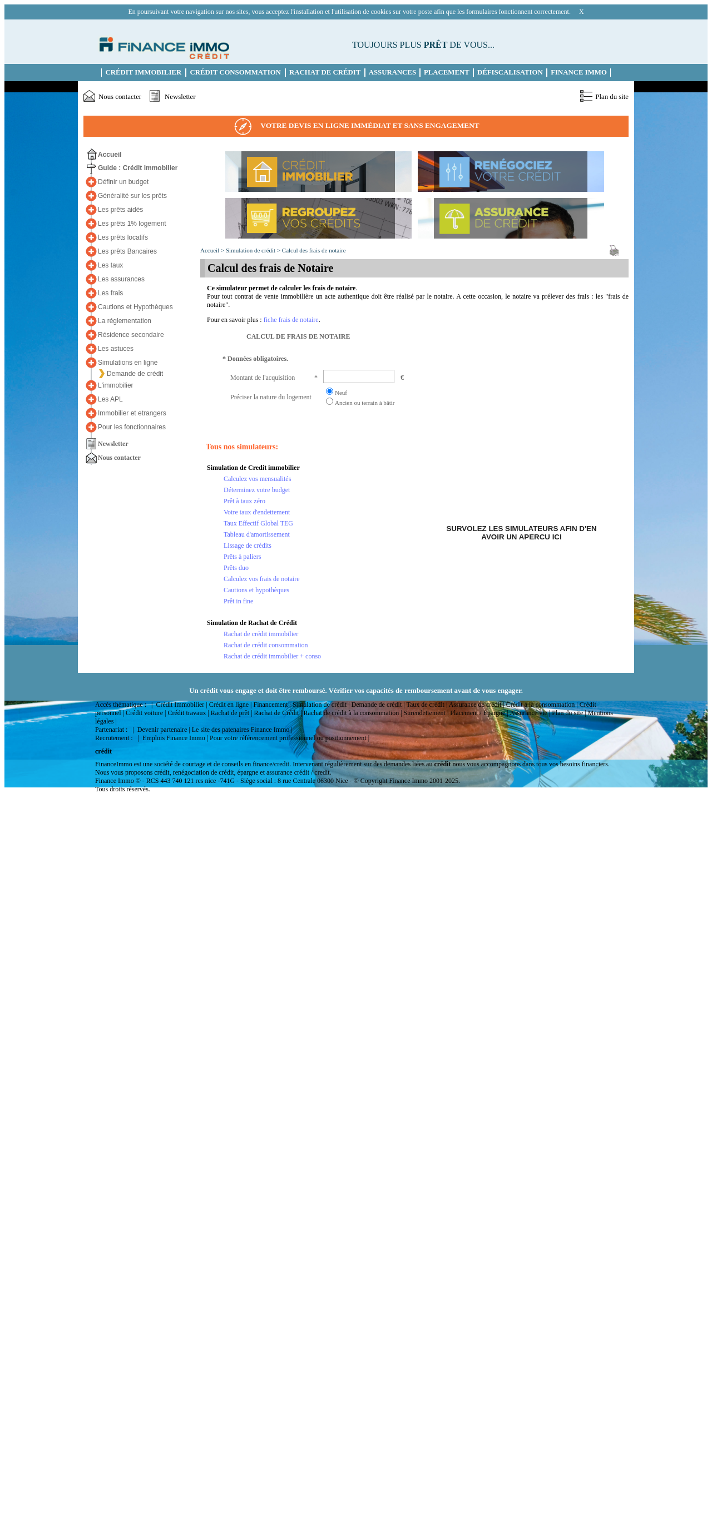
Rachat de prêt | (232, 713)
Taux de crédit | (426, 704)
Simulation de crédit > (254, 250)
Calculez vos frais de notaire (262, 579)
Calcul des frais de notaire (314, 250)
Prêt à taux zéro (244, 501)
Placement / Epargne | (479, 713)
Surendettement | (426, 713)
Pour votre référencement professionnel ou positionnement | (289, 738)
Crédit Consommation (235, 72)
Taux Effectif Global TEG (258, 523)
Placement (446, 72)
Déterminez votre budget (257, 490)
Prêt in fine (238, 601)
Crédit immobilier (144, 72)
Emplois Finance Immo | (175, 738)
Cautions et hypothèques (256, 590)
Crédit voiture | (146, 713)
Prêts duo (236, 568)
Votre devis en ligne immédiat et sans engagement (356, 126)
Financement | (271, 704)
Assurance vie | (530, 713)
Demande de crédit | (378, 704)
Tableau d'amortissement (257, 534)
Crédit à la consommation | (542, 704)
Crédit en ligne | (230, 704)
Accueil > (213, 250)
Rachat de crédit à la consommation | (353, 713)
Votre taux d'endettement (257, 512)
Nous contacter (119, 97)
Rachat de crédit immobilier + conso (272, 656)
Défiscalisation (510, 72)
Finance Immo (579, 72)
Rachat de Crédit (324, 72)
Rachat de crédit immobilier (261, 634)
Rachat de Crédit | (278, 713)
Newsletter (180, 97)
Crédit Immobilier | (181, 704)
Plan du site (612, 97)
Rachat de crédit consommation (266, 645)
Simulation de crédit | (321, 704)
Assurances (392, 72)
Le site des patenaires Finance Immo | (242, 729)
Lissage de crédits (247, 545)
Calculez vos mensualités (257, 479)
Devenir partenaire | (163, 729)
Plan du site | (569, 713)
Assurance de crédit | (477, 704)
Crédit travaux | (188, 713)
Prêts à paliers (242, 557)
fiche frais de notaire (291, 320)
